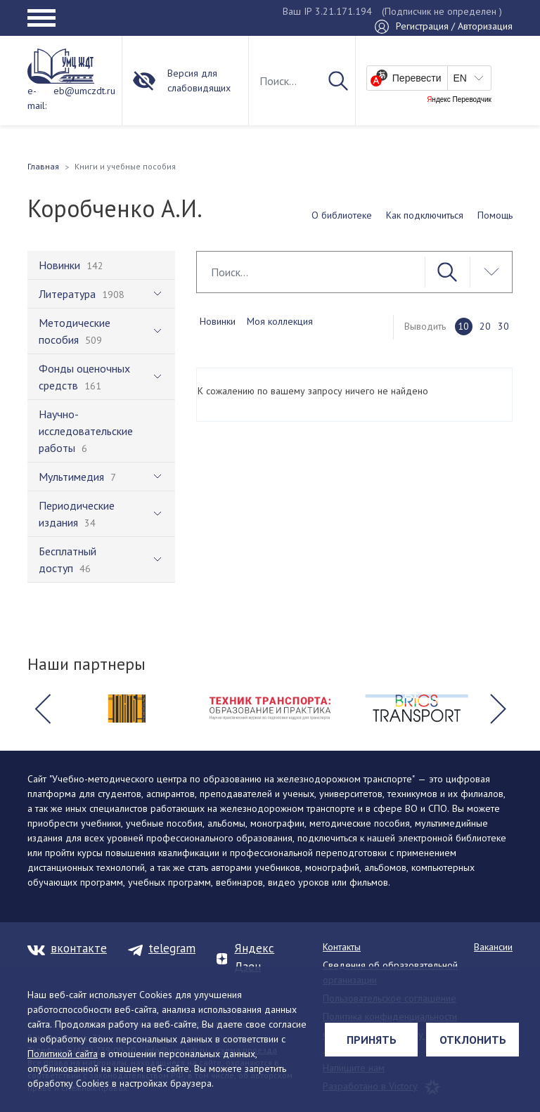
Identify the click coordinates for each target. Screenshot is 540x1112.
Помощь (495, 215)
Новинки (218, 321)
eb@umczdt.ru (84, 90)
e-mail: (36, 98)
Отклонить (472, 1040)
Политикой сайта (62, 1053)
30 (503, 326)
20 (485, 326)
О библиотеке (341, 215)
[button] (42, 708)
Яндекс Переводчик (459, 99)
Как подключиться (424, 215)
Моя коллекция (280, 321)
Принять (372, 1040)
